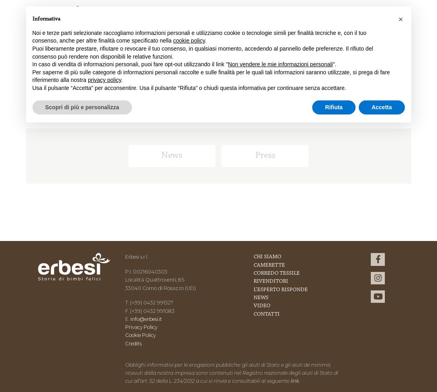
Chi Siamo (267, 257)
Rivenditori (271, 281)
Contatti (267, 314)
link (295, 381)
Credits (133, 344)
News (171, 155)
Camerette (269, 265)
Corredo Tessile (277, 273)
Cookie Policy (140, 335)
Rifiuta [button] (334, 107)
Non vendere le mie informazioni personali (280, 64)
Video (262, 306)
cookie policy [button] (189, 40)
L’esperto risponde (281, 290)
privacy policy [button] (104, 80)
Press (265, 155)
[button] (400, 19)
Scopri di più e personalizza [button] (82, 107)
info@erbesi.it (146, 319)
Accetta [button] (382, 107)
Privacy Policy (141, 327)
